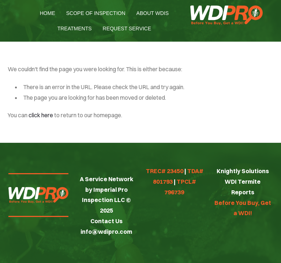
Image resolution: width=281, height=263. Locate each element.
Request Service (127, 28)
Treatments (74, 28)
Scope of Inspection (95, 13)
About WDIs (152, 13)
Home (47, 13)
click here (41, 115)
